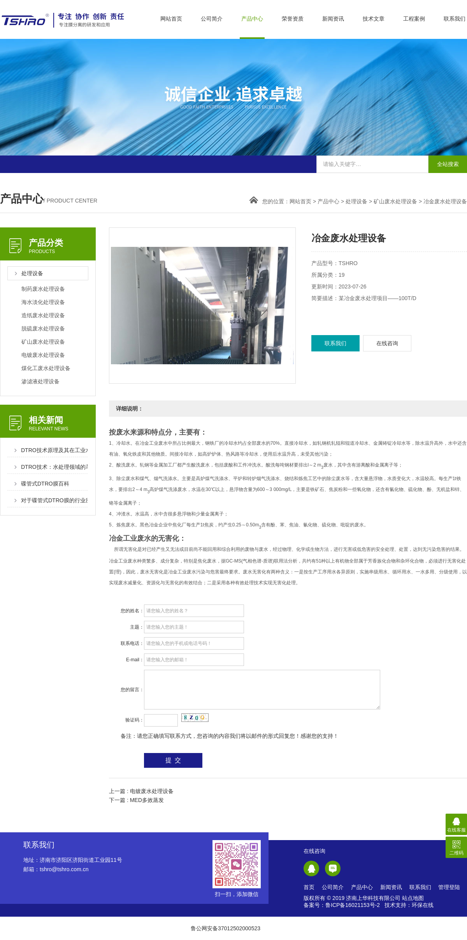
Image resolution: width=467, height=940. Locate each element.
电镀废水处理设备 (43, 355)
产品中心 (252, 19)
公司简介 (212, 19)
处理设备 (356, 201)
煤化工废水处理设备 (45, 368)
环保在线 (423, 905)
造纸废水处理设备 (43, 315)
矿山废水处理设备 (395, 201)
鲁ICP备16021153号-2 (352, 905)
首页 (309, 887)
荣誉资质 (293, 19)
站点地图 (413, 898)
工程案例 (414, 19)
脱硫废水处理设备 (43, 328)
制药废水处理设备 (43, 289)
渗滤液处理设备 (40, 381)
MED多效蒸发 (147, 800)
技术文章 (373, 19)
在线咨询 (387, 343)
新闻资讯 (333, 19)
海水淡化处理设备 (43, 302)
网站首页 (171, 19)
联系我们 (454, 19)
